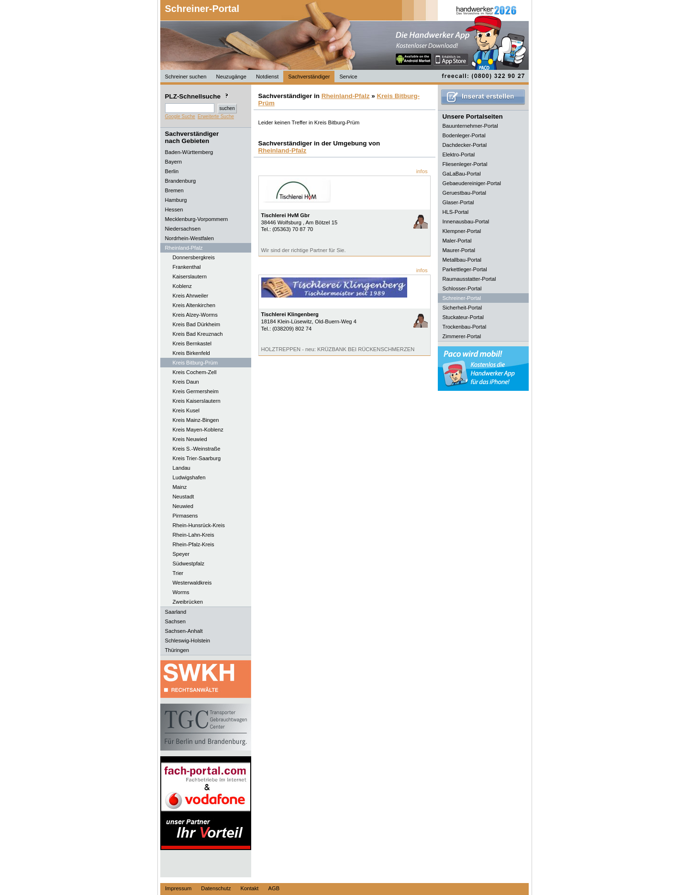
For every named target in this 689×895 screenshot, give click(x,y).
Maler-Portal (457, 240)
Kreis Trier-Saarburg (197, 458)
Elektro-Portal (459, 154)
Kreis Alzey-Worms (195, 315)
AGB (273, 888)
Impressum (178, 888)
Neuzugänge (231, 76)
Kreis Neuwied (190, 439)
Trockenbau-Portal (465, 327)
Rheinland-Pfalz (346, 95)
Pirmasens (185, 516)
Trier (178, 573)
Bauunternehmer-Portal (470, 126)
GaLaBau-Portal (462, 174)
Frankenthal (187, 267)
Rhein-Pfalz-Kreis (193, 544)
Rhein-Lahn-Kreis (193, 535)
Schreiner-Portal (202, 8)
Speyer (181, 554)
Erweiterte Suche (216, 116)
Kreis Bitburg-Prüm (195, 362)
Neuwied (183, 506)
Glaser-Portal (458, 202)
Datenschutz (216, 888)
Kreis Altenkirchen (194, 305)
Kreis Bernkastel (192, 343)
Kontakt (250, 888)
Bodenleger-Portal (464, 135)
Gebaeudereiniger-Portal (472, 183)
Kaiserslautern (190, 276)
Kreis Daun (186, 382)
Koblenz (182, 286)
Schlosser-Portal (462, 288)
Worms (181, 592)
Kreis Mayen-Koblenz (198, 429)
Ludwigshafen (189, 477)
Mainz (180, 487)
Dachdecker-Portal (465, 145)
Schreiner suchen (186, 76)
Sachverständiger (309, 76)
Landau (181, 468)
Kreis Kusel (186, 410)
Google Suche (180, 116)
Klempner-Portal (462, 231)
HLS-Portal (456, 212)
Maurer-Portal (459, 250)
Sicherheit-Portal (462, 307)
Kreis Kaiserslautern (197, 401)
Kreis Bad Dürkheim (196, 324)
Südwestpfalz (189, 563)
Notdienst (267, 76)
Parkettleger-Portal (465, 269)
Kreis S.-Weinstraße (197, 449)
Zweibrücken (188, 602)
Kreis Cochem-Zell (195, 372)
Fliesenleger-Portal (465, 164)
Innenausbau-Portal (466, 221)
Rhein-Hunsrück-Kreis (199, 525)
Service (348, 76)
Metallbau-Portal (462, 260)
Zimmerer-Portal (462, 336)
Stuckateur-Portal (463, 317)
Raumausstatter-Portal (469, 279)
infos (422, 171)
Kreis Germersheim (196, 391)
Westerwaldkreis (192, 583)
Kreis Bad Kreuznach (198, 334)
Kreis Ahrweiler (191, 295)
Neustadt (183, 496)
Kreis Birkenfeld (191, 353)
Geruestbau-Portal (464, 193)
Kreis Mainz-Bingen (196, 420)
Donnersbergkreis (194, 257)
